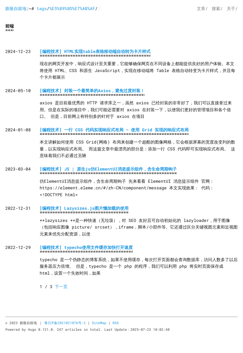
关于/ (232, 8)
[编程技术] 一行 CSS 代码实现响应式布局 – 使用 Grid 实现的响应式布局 (114, 130)
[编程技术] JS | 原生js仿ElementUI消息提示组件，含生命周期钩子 (108, 169)
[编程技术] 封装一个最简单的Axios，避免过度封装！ (92, 90)
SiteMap (99, 322)
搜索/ (217, 8)
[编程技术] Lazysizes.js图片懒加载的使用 (84, 208)
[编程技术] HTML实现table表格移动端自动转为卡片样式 (95, 51)
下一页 (61, 286)
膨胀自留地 (15, 8)
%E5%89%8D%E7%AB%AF (72, 8)
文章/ (202, 8)
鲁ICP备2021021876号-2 (65, 322)
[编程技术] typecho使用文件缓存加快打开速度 (86, 247)
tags (41, 8)
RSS (115, 322)
